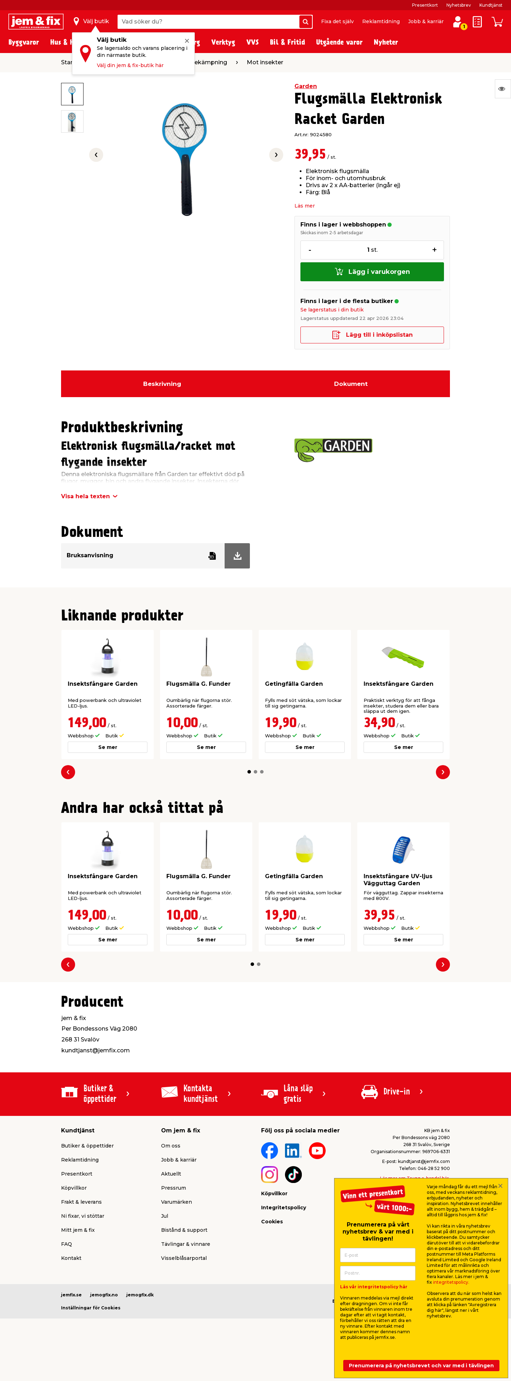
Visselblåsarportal (184, 1258)
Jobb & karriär (426, 21)
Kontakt (71, 1258)
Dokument (351, 383)
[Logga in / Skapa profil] (457, 21)
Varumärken (176, 1202)
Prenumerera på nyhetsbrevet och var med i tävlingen (421, 1365)
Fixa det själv (337, 21)
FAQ (66, 1244)
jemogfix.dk (140, 1295)
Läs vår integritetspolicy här (373, 1286)
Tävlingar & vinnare (185, 1244)
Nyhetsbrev (458, 5)
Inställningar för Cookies (90, 1308)
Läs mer (304, 206)
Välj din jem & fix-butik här (130, 65)
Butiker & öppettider (87, 1146)
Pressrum (173, 1188)
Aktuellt (171, 1174)
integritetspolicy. (451, 1282)
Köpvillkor (74, 1188)
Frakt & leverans (81, 1202)
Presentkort (425, 5)
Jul (164, 1216)
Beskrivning (162, 383)
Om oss (170, 1146)
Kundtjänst (491, 5)
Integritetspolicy (283, 1207)
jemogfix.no (104, 1295)
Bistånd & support (184, 1230)
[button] (249, 772)
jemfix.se (71, 1295)
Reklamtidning (381, 21)
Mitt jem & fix (78, 1230)
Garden (305, 86)
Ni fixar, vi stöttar (82, 1216)
